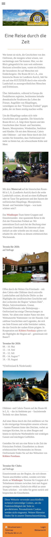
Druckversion (13, 527)
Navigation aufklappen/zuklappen (25, 3)
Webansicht (40, 530)
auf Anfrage (8, 250)
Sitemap (9, 530)
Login (43, 527)
